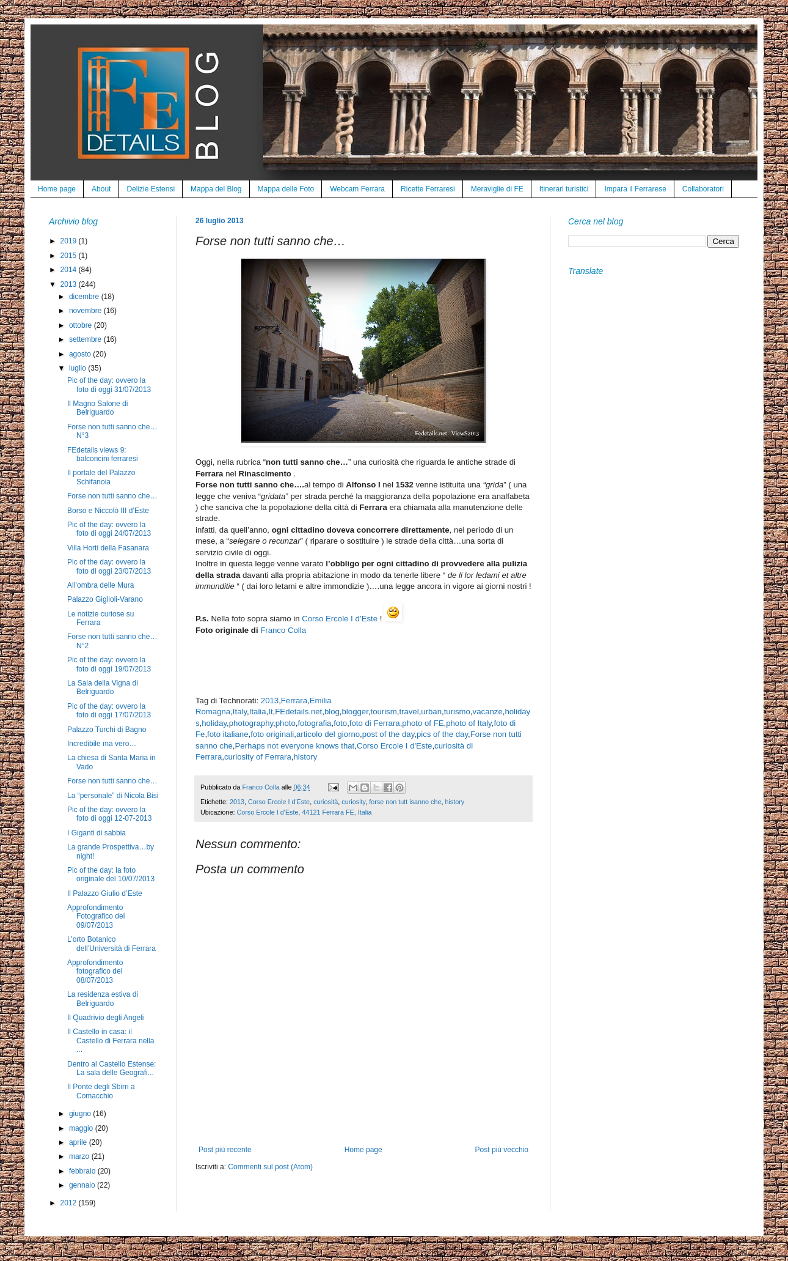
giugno (81, 1113)
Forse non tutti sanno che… (112, 496)
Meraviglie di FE (497, 189)
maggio (82, 1128)
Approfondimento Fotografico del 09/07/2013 (96, 916)
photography (251, 723)
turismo (457, 711)
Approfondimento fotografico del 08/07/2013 (95, 971)
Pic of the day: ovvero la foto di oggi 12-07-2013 (109, 814)
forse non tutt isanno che (405, 801)
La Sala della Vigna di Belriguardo (102, 687)
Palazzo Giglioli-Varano (105, 599)
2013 (270, 700)
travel (408, 711)
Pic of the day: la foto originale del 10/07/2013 (111, 874)
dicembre (85, 296)
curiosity (353, 801)
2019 (69, 241)
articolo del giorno (328, 734)
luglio (78, 368)
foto (340, 723)
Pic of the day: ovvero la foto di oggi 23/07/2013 (109, 566)
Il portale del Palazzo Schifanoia (101, 477)
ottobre (81, 325)
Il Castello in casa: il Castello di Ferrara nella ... (110, 1040)
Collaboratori (703, 189)
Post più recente (225, 1149)
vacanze (488, 711)
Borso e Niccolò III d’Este (108, 510)
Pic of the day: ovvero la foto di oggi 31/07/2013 (109, 384)
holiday (214, 723)
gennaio (83, 1185)
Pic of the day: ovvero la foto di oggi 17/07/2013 (109, 710)
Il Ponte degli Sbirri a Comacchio (101, 1091)
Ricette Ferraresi (428, 189)
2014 (69, 269)
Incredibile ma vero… (101, 743)
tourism (383, 711)
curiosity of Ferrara (257, 756)
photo (285, 723)
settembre (86, 339)
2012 (69, 1203)
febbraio (83, 1171)
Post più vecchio (501, 1149)
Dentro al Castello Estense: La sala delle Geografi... (111, 1068)
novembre (86, 310)
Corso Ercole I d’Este (340, 618)
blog (332, 711)
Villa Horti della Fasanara (108, 548)
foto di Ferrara (374, 723)
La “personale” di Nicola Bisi (112, 795)
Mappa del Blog (216, 189)
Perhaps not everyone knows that (295, 745)
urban (431, 711)
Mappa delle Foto (286, 189)
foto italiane (227, 734)
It (270, 711)
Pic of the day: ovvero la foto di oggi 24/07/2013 (109, 529)
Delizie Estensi (150, 189)
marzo (80, 1156)
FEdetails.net (298, 711)
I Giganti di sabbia (96, 833)
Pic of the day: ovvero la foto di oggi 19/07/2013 (109, 664)
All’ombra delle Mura (100, 585)
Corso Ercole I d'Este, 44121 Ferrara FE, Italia (303, 812)
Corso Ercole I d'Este (394, 745)
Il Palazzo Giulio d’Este (104, 893)
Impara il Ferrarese (635, 189)
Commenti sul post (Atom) (270, 1167)
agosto (81, 354)
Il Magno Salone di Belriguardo (97, 407)
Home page (57, 189)
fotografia (314, 723)
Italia (257, 711)
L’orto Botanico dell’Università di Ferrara (111, 943)
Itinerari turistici (564, 189)
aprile (79, 1142)
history (306, 756)
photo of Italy (469, 723)
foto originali (272, 734)
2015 (69, 255)
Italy (240, 711)
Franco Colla (283, 630)
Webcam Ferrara (357, 189)
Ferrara (294, 700)
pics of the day (442, 734)
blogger (355, 711)
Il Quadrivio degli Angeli (105, 1017)
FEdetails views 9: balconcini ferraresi (102, 454)
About (101, 189)
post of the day (388, 734)
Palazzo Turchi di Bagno (106, 729)
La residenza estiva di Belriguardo (102, 998)
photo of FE (422, 723)
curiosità (325, 801)
